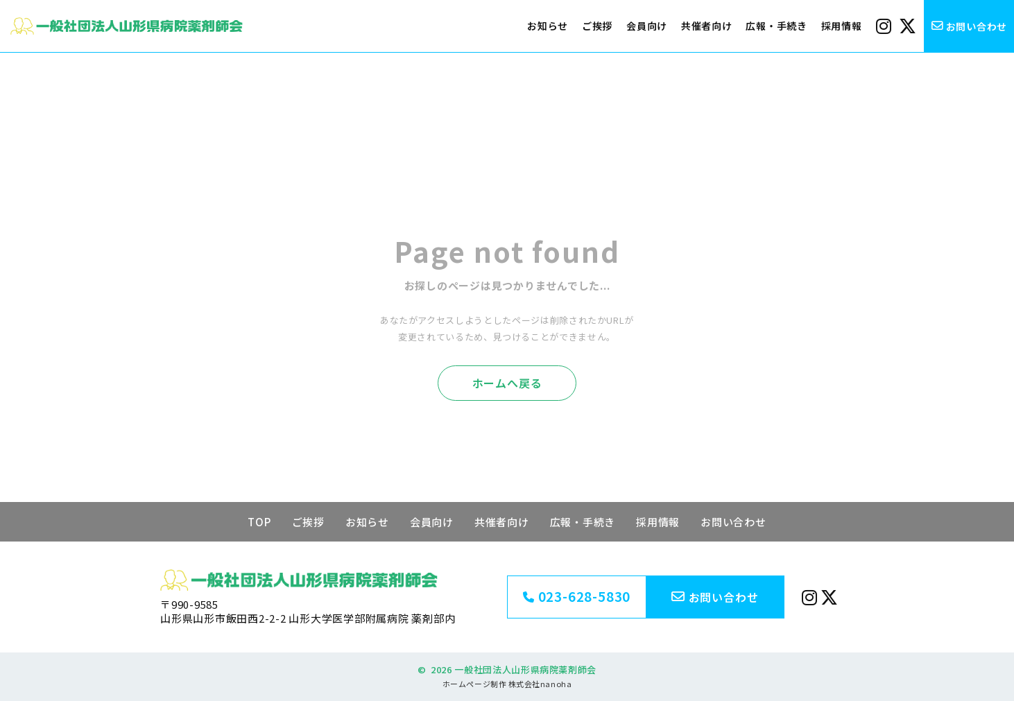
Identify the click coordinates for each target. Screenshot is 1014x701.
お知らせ (547, 26)
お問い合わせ (733, 521)
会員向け (646, 26)
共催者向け (706, 26)
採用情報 (841, 26)
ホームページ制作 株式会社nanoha (507, 683)
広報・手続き (776, 26)
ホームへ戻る (507, 382)
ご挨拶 (597, 26)
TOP (259, 521)
